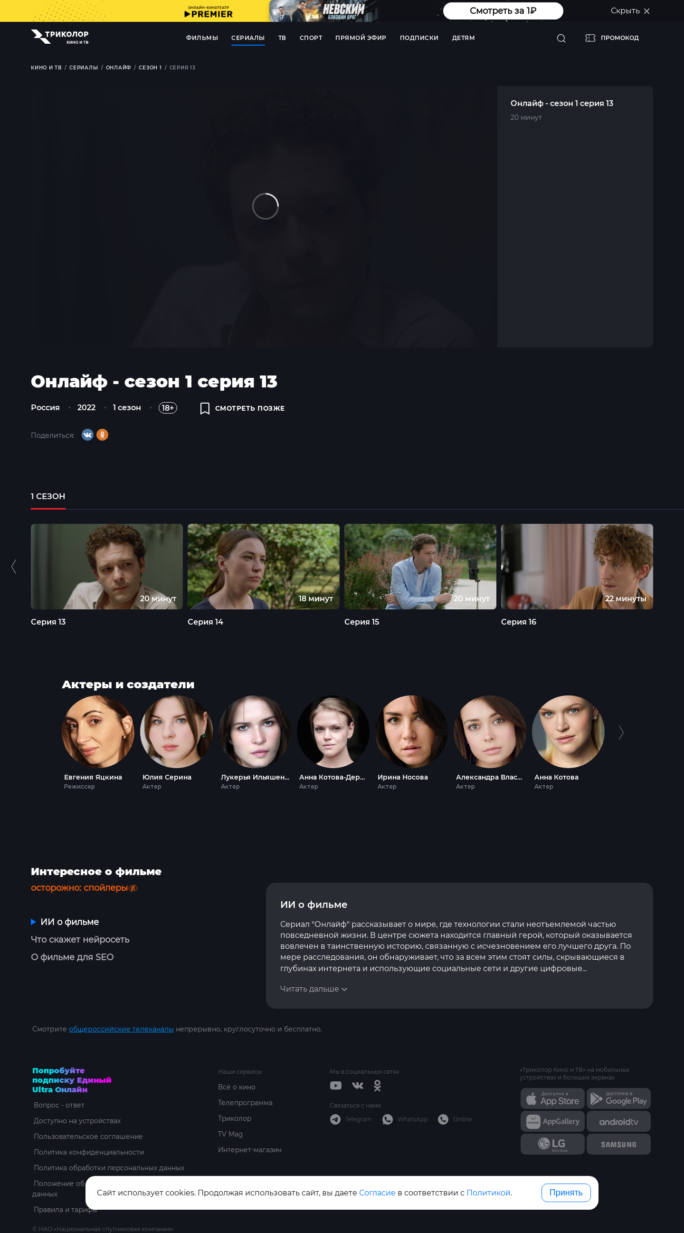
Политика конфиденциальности (89, 1129)
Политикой (488, 1192)
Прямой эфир (361, 37)
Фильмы (202, 37)
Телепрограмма (246, 1080)
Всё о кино (237, 1064)
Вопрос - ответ (58, 1082)
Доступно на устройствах (76, 1098)
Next (621, 744)
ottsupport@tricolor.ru (70, 1217)
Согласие (377, 1192)
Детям (463, 37)
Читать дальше (309, 966)
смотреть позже (243, 409)
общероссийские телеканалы (121, 1006)
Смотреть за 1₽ (503, 11)
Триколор (235, 1095)
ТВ (282, 37)
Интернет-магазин (250, 1127)
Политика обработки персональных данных (109, 1145)
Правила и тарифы (65, 1187)
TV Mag (230, 1111)
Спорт (311, 37)
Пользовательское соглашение (87, 1113)
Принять (566, 1192)
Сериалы (248, 37)
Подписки (419, 37)
